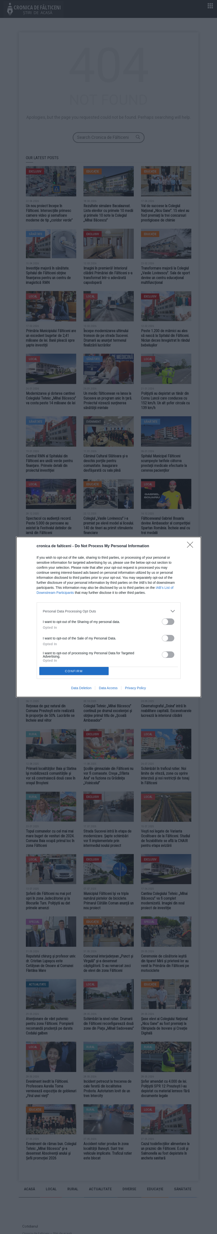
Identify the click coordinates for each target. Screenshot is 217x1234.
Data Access (108, 688)
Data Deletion (81, 688)
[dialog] (108, 617)
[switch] (168, 621)
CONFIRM (74, 671)
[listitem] (108, 611)
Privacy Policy (135, 688)
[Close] (191, 546)
